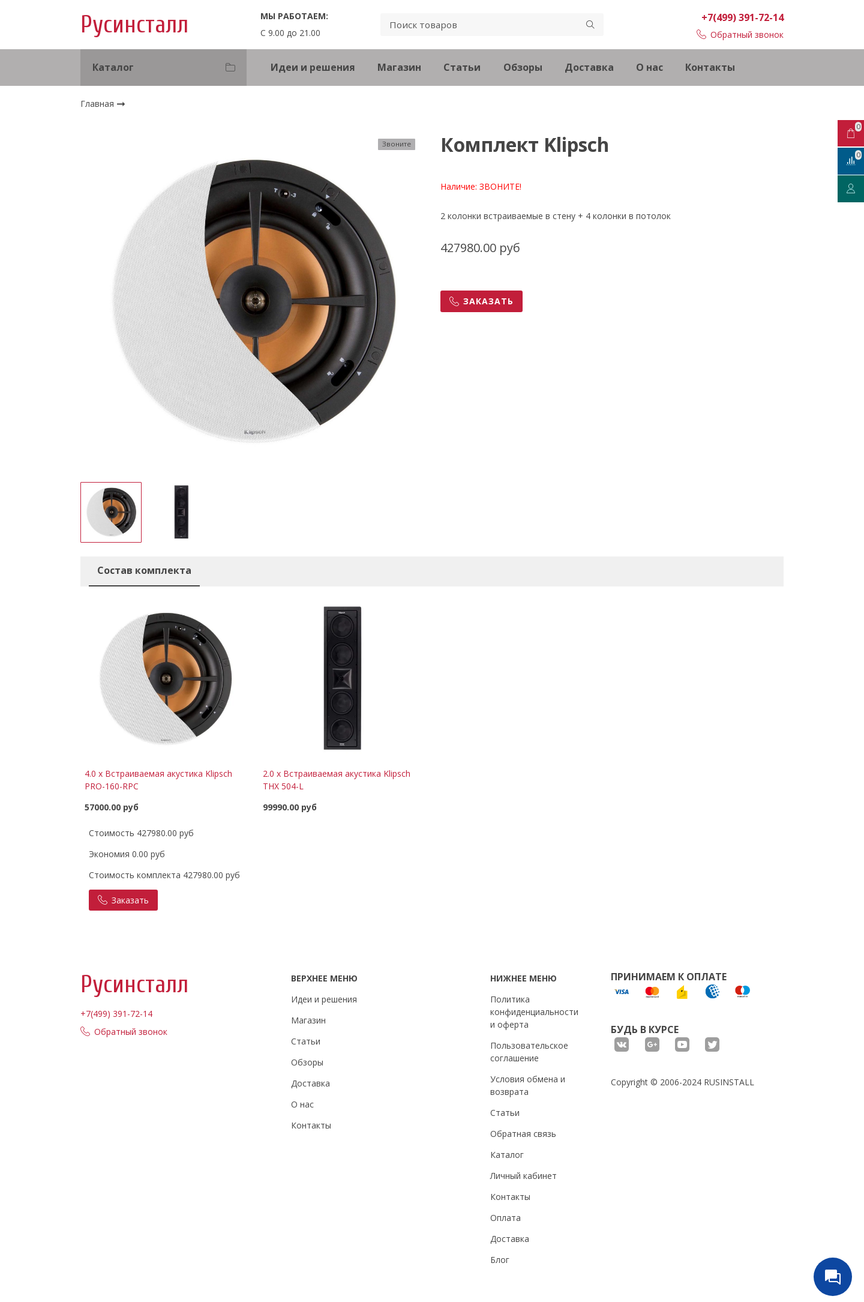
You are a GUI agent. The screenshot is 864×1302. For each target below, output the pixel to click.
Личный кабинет (523, 1175)
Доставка (589, 67)
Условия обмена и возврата (527, 1085)
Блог (499, 1259)
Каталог (507, 1154)
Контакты (710, 67)
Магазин (399, 67)
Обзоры (522, 67)
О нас (649, 67)
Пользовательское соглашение (529, 1052)
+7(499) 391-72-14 (742, 17)
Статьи (462, 67)
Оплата (505, 1217)
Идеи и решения (313, 67)
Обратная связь (523, 1133)
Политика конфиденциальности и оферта (534, 1011)
